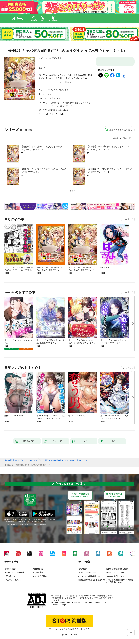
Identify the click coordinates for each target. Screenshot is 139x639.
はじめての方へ (10, 569)
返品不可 (42, 68)
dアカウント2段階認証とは (89, 576)
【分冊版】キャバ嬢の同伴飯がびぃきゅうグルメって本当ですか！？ (64, 460)
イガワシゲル (45, 58)
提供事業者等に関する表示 (117, 569)
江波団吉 (57, 58)
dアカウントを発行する (59, 629)
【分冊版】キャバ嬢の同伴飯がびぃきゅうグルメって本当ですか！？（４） (109, 170)
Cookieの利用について (115, 576)
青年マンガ (55, 98)
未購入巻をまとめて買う (120, 130)
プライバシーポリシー (87, 572)
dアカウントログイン (12, 580)
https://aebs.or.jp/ (59, 605)
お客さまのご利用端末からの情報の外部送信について (119, 581)
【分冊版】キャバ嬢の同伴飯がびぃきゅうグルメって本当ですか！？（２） (109, 148)
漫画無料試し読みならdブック (14, 460)
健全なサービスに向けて (116, 572)
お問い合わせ (9, 576)
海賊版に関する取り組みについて (91, 580)
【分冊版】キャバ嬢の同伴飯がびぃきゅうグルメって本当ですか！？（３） (43, 170)
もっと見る (126, 219)
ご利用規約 (82, 569)
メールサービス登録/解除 (14, 572)
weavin (51, 94)
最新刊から (129, 138)
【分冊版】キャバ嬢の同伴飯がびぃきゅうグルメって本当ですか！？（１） (43, 148)
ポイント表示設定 (40, 576)
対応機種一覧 (38, 569)
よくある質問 (38, 572)
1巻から (117, 138)
